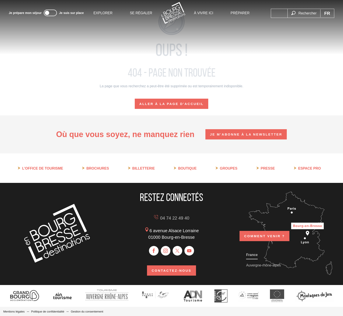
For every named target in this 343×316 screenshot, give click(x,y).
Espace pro (309, 168)
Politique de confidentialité (47, 311)
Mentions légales (14, 311)
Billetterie (143, 168)
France (251, 254)
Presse (268, 168)
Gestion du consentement (87, 311)
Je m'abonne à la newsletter (246, 134)
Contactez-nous (171, 270)
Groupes (228, 168)
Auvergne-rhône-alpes (263, 265)
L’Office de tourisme (42, 168)
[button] (304, 10)
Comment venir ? (264, 235)
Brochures (97, 168)
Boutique (187, 168)
